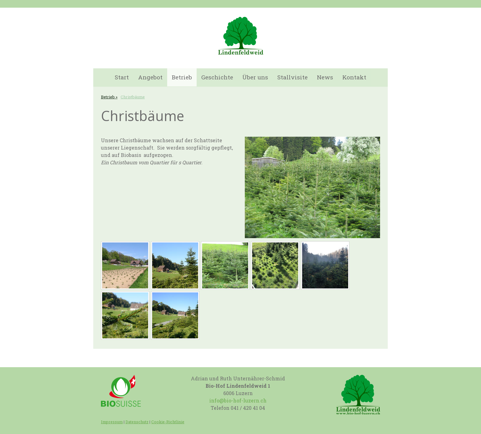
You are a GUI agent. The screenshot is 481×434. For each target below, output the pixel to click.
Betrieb (182, 77)
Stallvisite (292, 77)
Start (122, 77)
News (325, 77)
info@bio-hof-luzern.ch (238, 400)
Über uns (255, 77)
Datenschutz (136, 421)
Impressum (112, 421)
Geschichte (217, 77)
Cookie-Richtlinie (167, 421)
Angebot (150, 77)
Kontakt (354, 77)
